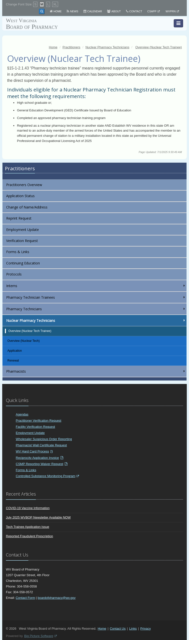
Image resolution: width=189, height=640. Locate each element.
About (116, 11)
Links (133, 628)
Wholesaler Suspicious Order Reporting (44, 439)
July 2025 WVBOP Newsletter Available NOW (38, 517)
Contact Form (25, 598)
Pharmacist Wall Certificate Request (41, 445)
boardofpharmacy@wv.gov (57, 598)
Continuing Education (23, 263)
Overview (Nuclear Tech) (23, 341)
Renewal (13, 360)
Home (57, 11)
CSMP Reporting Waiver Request (39, 464)
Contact (135, 11)
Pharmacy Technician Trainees (96, 297)
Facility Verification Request (35, 427)
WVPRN (171, 11)
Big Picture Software (38, 636)
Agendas (22, 414)
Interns (96, 286)
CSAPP (151, 11)
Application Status (20, 195)
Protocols (14, 274)
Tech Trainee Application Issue (27, 527)
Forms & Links (17, 251)
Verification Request (22, 240)
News (74, 11)
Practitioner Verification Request (38, 420)
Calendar (94, 11)
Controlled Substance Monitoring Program (45, 476)
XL (55, 4)
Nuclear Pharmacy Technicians (96, 320)
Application (14, 350)
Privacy (145, 628)
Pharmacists (96, 371)
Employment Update (22, 229)
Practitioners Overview (24, 184)
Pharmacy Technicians (96, 309)
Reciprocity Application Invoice (37, 458)
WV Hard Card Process (32, 451)
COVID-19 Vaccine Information (28, 508)
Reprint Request (19, 218)
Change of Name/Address (26, 207)
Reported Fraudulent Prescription (29, 536)
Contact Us (118, 628)
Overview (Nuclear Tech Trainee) (29, 331)
